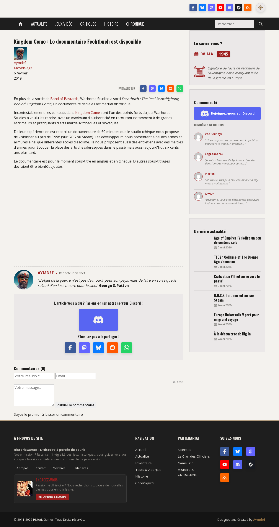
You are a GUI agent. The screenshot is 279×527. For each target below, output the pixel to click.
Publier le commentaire (75, 405)
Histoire (111, 24)
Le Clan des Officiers (194, 456)
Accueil (140, 449)
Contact (41, 468)
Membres (59, 468)
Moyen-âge (23, 68)
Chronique (135, 24)
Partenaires (80, 468)
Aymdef (259, 519)
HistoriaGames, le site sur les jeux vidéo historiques (48, 7)
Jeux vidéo (63, 24)
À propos (22, 468)
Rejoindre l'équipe (52, 497)
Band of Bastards (64, 98)
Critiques (88, 24)
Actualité (39, 24)
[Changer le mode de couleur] (260, 7)
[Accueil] (20, 24)
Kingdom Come (87, 112)
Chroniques (144, 483)
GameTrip (186, 463)
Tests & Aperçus (148, 469)
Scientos (184, 449)
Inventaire (143, 463)
